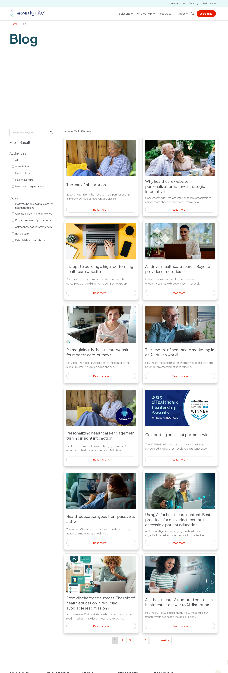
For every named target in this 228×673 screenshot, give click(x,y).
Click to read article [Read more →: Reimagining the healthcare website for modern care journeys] (101, 343)
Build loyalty (20, 233)
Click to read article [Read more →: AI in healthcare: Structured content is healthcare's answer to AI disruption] (180, 593)
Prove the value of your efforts (31, 220)
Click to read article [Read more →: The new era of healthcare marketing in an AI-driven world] (180, 343)
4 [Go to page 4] (137, 640)
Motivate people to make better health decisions (32, 205)
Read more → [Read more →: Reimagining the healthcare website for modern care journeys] (101, 376)
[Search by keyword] (33, 132)
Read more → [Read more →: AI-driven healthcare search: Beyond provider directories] (180, 293)
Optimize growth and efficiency (32, 213)
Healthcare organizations (28, 186)
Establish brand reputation (29, 240)
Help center (209, 3)
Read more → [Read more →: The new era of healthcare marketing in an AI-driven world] (180, 376)
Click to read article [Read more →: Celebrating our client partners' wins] (180, 426)
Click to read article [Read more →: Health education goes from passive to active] (101, 510)
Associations (21, 166)
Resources (165, 12)
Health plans (21, 173)
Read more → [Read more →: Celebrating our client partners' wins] (180, 459)
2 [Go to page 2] (122, 640)
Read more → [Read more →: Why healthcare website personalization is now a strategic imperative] (180, 209)
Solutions (124, 12)
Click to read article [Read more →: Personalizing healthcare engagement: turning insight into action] (101, 426)
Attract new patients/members (32, 227)
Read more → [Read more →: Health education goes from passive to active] (101, 542)
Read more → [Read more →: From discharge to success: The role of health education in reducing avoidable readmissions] (101, 626)
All (15, 159)
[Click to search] (192, 13)
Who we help (144, 12)
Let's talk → (207, 13)
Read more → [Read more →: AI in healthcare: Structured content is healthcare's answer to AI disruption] (180, 626)
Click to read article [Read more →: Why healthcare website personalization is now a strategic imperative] (180, 176)
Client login (194, 3)
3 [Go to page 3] (130, 640)
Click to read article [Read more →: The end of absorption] (101, 176)
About (181, 12)
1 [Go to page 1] (116, 640)
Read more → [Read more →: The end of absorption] (101, 209)
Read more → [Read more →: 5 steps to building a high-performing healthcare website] (101, 293)
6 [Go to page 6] (153, 640)
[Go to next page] (165, 640)
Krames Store (178, 3)
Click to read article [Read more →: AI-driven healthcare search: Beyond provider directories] (180, 260)
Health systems (23, 179)
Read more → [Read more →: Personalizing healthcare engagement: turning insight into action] (101, 459)
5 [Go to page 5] (145, 640)
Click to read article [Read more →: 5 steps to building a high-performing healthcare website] (101, 260)
